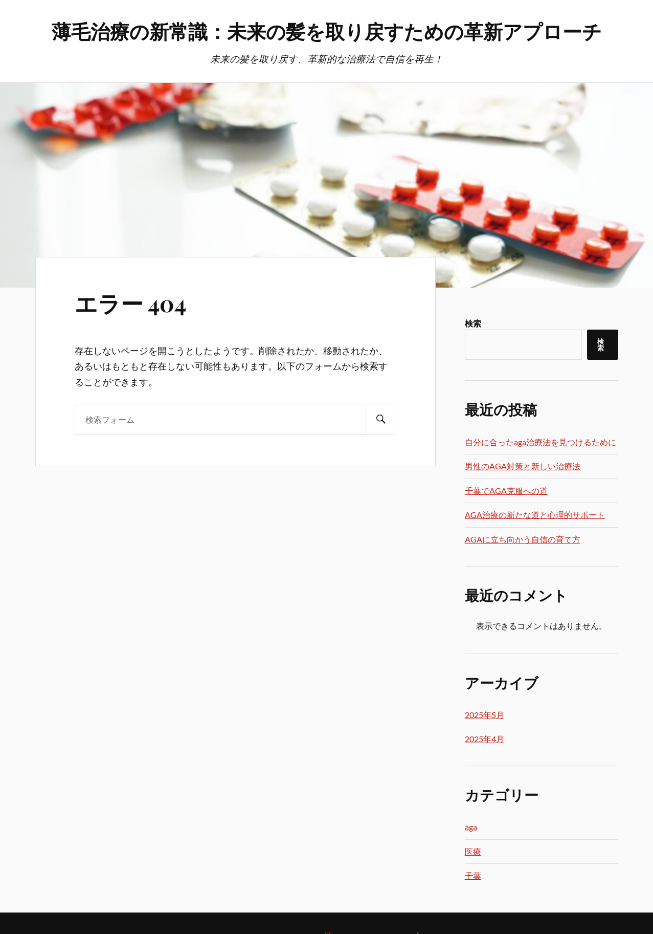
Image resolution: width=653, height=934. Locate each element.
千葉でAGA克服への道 (506, 490)
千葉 (473, 875)
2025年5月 (484, 715)
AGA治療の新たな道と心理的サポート (535, 514)
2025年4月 (484, 739)
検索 (473, 323)
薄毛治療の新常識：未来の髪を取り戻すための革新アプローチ (327, 31)
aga (471, 827)
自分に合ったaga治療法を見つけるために (540, 442)
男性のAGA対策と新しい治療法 (522, 466)
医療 (473, 851)
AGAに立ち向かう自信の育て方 (522, 539)
